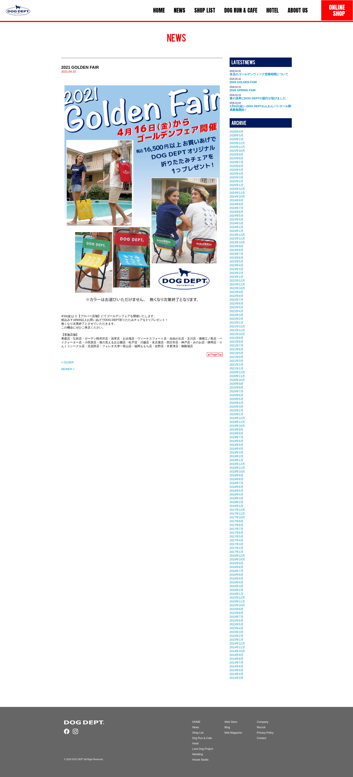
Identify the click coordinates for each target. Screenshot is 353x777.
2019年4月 (237, 448)
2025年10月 (237, 150)
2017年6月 (237, 532)
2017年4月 (237, 540)
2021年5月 (237, 353)
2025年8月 (237, 158)
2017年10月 (237, 517)
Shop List (198, 732)
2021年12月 (237, 326)
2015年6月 (237, 620)
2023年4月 (237, 265)
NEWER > (68, 369)
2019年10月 (237, 425)
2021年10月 (237, 334)
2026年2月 (237, 139)
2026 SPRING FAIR (243, 90)
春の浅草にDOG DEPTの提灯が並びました (258, 98)
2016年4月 (237, 582)
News (195, 727)
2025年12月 (237, 143)
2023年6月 (237, 257)
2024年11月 (237, 192)
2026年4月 (237, 131)
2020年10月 (237, 380)
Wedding (197, 754)
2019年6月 (237, 441)
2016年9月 (237, 563)
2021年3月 (237, 360)
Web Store (230, 722)
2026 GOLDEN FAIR (243, 82)
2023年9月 (237, 246)
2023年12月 (237, 234)
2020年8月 (237, 387)
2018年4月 (237, 494)
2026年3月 (237, 135)
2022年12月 (237, 280)
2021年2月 (237, 364)
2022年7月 (237, 299)
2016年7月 (237, 571)
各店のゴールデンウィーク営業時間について (259, 74)
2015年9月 (237, 609)
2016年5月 (237, 578)
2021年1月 (237, 368)
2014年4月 (237, 674)
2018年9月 (237, 475)
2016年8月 (237, 567)
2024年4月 (237, 219)
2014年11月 (237, 647)
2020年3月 (237, 406)
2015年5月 (237, 624)
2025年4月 (237, 173)
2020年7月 (237, 391)
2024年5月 (237, 215)
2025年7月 (237, 162)
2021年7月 (237, 345)
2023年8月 (237, 250)
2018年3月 (237, 498)
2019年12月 (237, 418)
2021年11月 (237, 330)
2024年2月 (237, 227)
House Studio (200, 759)
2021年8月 (237, 341)
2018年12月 (237, 464)
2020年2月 (237, 410)
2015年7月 (237, 616)
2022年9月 (237, 292)
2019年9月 (237, 429)
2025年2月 (237, 181)
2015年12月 (237, 597)
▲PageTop (215, 354)
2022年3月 (237, 315)
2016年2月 (237, 590)
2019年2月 (237, 456)
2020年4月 (237, 402)
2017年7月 (237, 529)
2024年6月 (237, 211)
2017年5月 (237, 536)
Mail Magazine (233, 732)
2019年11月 (237, 422)
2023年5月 (237, 261)
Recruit (261, 727)
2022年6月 (237, 303)
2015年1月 (237, 639)
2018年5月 (237, 490)
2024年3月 (237, 223)
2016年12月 (237, 555)
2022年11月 (237, 284)
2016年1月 (237, 593)
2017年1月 (237, 551)
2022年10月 (237, 288)
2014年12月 (237, 643)
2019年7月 (237, 437)
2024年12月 (237, 189)
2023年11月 (237, 238)
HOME (196, 722)
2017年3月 (237, 544)
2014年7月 (237, 662)
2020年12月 (237, 372)
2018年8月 (237, 479)
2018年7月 (237, 483)
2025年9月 (237, 154)
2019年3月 (237, 452)
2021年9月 (237, 338)
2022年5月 (237, 307)
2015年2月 (237, 635)
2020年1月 (237, 414)
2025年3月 (237, 177)
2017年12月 (237, 509)
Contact (261, 738)
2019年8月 (237, 433)
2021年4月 (237, 357)
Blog (227, 727)
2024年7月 (237, 208)
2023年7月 (237, 253)
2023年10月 (237, 242)
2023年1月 (237, 276)
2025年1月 (237, 185)
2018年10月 (237, 471)
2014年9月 (237, 655)
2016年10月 (237, 559)
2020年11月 (237, 376)
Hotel (195, 743)
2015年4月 (237, 628)
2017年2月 (237, 548)
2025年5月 (237, 169)
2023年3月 (237, 269)
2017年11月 (237, 513)
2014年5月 (237, 670)
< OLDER (67, 362)
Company (262, 722)
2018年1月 (237, 506)
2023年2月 (237, 273)
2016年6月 (237, 574)
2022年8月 (237, 295)
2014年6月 (237, 666)
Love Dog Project (202, 748)
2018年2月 (237, 502)
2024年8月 (237, 204)
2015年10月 (237, 605)
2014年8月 (237, 658)
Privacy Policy (265, 732)
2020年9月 (237, 383)
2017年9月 (237, 521)
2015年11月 (237, 601)
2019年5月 (237, 444)
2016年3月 (237, 586)
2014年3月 (237, 677)
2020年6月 (237, 395)
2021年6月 (237, 349)
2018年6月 (237, 486)
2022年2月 (237, 318)
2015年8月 (237, 613)
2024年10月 (237, 196)
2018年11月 (237, 467)
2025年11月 (237, 147)
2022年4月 (237, 311)
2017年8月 (237, 525)
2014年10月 (237, 651)
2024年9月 (237, 200)
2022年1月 (237, 322)
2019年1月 (237, 460)
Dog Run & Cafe (202, 738)
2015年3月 (237, 632)
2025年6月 (237, 166)
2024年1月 (237, 231)
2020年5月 (237, 399)
